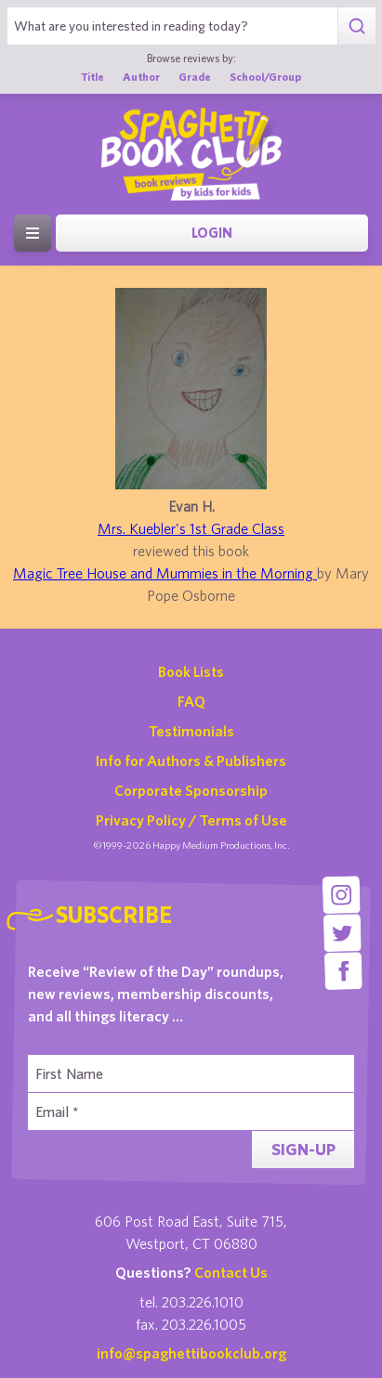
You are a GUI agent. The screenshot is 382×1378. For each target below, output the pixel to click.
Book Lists (191, 671)
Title (92, 76)
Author (141, 76)
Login (211, 232)
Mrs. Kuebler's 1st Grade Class (191, 528)
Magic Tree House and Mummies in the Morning (165, 573)
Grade (194, 76)
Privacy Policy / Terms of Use (191, 820)
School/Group (265, 76)
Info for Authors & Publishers (191, 760)
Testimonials (191, 730)
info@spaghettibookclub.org (191, 1353)
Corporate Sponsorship (191, 790)
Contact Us (231, 1272)
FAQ (191, 701)
